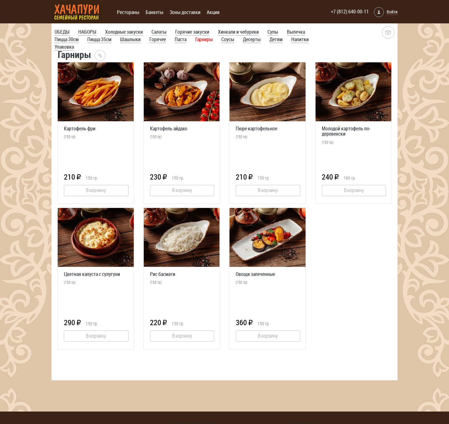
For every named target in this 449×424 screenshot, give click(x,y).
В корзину (96, 190)
